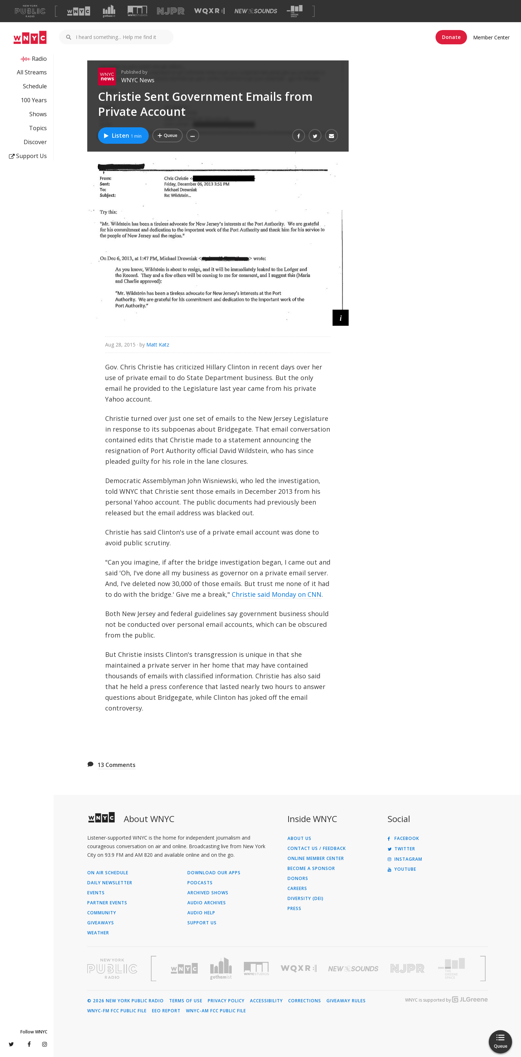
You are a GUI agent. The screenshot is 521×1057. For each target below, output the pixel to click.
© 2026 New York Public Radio (125, 1001)
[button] (192, 135)
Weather (98, 933)
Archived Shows (207, 893)
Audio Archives (206, 903)
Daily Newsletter (109, 883)
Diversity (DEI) (305, 898)
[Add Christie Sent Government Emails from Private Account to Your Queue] (167, 135)
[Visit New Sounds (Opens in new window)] (256, 11)
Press (294, 908)
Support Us (28, 156)
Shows (38, 114)
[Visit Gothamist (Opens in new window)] (109, 11)
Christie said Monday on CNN (276, 594)
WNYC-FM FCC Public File (117, 1011)
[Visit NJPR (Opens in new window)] (171, 11)
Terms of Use (185, 1001)
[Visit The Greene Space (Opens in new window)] (295, 11)
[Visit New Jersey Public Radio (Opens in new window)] (408, 968)
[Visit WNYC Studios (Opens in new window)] (137, 11)
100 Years (34, 100)
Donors (297, 878)
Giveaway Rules (346, 1001)
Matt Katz (157, 344)
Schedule (35, 86)
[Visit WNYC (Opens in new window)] (78, 11)
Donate (451, 37)
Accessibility (266, 1001)
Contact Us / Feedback (316, 848)
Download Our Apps (214, 873)
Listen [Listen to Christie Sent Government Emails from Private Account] (122, 135)
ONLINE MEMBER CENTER (315, 858)
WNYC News (137, 80)
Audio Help (201, 913)
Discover (35, 142)
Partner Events (107, 903)
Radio (39, 59)
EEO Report (166, 1011)
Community (101, 913)
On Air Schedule (107, 873)
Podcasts (200, 883)
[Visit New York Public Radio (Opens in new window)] (112, 969)
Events (96, 893)
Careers (297, 888)
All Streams (32, 72)
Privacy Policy (226, 1001)
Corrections (304, 1001)
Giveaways (100, 923)
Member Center (491, 37)
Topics (38, 128)
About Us (299, 838)
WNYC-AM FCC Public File (216, 1011)
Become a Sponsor (311, 868)
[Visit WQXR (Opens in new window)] (209, 11)
